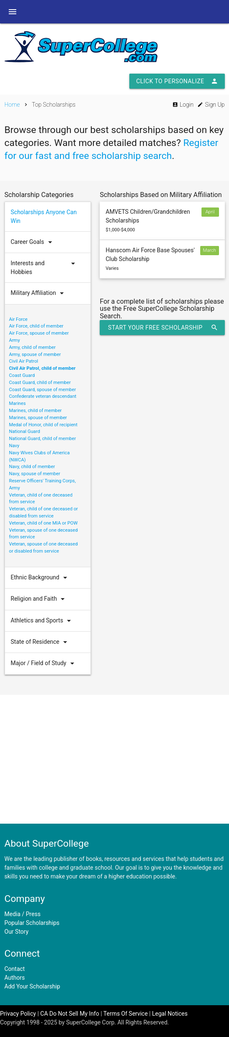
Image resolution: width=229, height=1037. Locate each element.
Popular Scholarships (32, 922)
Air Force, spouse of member (39, 333)
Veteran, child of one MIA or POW (43, 523)
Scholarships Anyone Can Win (44, 216)
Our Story (17, 931)
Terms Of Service (125, 1013)
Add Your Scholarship (32, 986)
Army (14, 340)
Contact (15, 968)
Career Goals (33, 242)
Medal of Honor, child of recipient (43, 425)
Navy (14, 445)
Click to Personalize (177, 81)
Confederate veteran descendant (43, 396)
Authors (15, 977)
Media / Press (23, 914)
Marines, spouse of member (38, 417)
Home (12, 104)
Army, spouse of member (35, 354)
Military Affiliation (39, 293)
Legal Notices (170, 1013)
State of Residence (41, 642)
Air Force (18, 319)
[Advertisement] (114, 759)
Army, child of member (32, 347)
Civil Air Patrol (23, 361)
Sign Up (210, 104)
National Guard (24, 431)
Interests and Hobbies (45, 268)
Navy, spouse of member (34, 473)
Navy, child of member (32, 466)
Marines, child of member (35, 410)
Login (183, 104)
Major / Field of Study (44, 663)
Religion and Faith (40, 599)
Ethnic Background (41, 577)
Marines (17, 403)
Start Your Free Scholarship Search (163, 327)
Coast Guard (22, 375)
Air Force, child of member (36, 326)
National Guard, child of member (42, 438)
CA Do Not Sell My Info (69, 1013)
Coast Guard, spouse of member (42, 389)
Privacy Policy (18, 1013)
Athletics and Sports (43, 620)
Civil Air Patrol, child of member (42, 368)
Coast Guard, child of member (40, 382)
